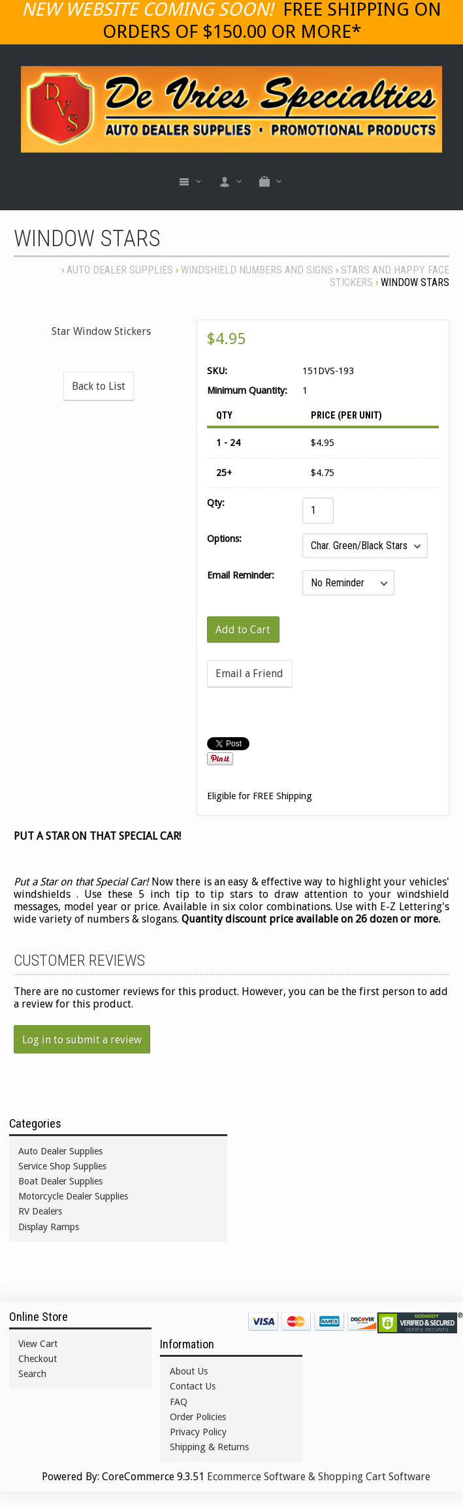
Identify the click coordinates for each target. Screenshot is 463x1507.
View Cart (37, 1344)
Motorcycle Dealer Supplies (73, 1196)
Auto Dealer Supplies (120, 270)
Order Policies (198, 1417)
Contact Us (193, 1386)
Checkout (37, 1359)
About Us (189, 1371)
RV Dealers (40, 1211)
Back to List (98, 386)
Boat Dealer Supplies (60, 1181)
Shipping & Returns (209, 1447)
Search (32, 1374)
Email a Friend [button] (249, 673)
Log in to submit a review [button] (82, 1040)
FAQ (178, 1402)
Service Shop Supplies (62, 1166)
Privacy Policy (198, 1432)
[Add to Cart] (243, 629)
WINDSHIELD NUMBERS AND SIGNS (257, 270)
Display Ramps (48, 1227)
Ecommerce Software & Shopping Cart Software (318, 1476)
